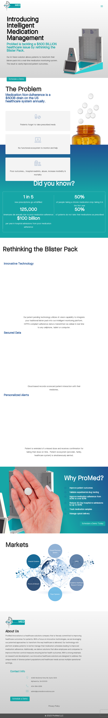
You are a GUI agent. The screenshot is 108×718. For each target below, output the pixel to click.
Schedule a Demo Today (92, 524)
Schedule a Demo (16, 79)
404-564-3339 (36, 686)
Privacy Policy (54, 706)
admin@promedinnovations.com (42, 691)
